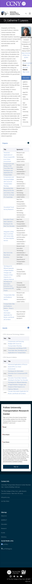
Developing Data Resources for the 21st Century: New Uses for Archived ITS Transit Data (9, 193)
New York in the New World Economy (8, 255)
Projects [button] (5, 143)
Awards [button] (4, 328)
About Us (4, 516)
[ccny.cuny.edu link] (16, 2)
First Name (6, 434)
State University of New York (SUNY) (26, 55)
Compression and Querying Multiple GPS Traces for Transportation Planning (9, 181)
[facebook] (14, 577)
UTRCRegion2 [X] (8, 549)
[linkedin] (2, 544)
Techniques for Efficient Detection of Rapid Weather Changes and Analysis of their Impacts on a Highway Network (9, 272)
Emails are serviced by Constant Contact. (15, 460)
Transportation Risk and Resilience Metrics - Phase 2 (9, 306)
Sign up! (16, 466)
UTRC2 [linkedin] (6, 544)
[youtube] (21, 577)
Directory (3, 537)
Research (4, 528)
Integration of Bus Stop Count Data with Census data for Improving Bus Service (9, 236)
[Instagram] (11, 577)
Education (4, 524)
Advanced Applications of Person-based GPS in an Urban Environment (9, 157)
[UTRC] (14, 572)
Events (3, 532)
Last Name (6, 442)
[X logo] (2, 549)
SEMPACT (4, 520)
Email (4, 427)
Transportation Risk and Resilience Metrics (9, 297)
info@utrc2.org (5, 497)
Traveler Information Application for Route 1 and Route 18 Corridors (9, 315)
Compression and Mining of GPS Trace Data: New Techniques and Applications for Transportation (17, 350)
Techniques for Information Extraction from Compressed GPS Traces (9, 286)
